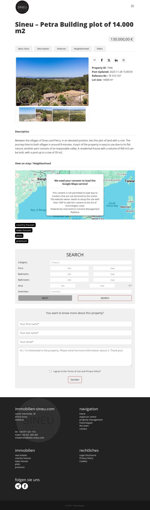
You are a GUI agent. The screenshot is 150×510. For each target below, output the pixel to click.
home (82, 413)
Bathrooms (23, 279)
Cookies (83, 461)
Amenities (23, 291)
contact (83, 428)
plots (19, 235)
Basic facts (23, 48)
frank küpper (86, 422)
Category (22, 262)
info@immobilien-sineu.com (29, 437)
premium (21, 241)
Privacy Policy (86, 458)
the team (84, 425)
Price (20, 268)
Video (100, 48)
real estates (21, 455)
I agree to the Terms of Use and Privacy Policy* (77, 371)
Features (61, 48)
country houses (25, 225)
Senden (75, 379)
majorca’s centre (87, 416)
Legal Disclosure (87, 455)
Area (20, 285)
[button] (101, 60)
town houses (23, 230)
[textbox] (90, 262)
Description (43, 48)
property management (91, 419)
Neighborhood (81, 48)
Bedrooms (23, 274)
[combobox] (91, 262)
